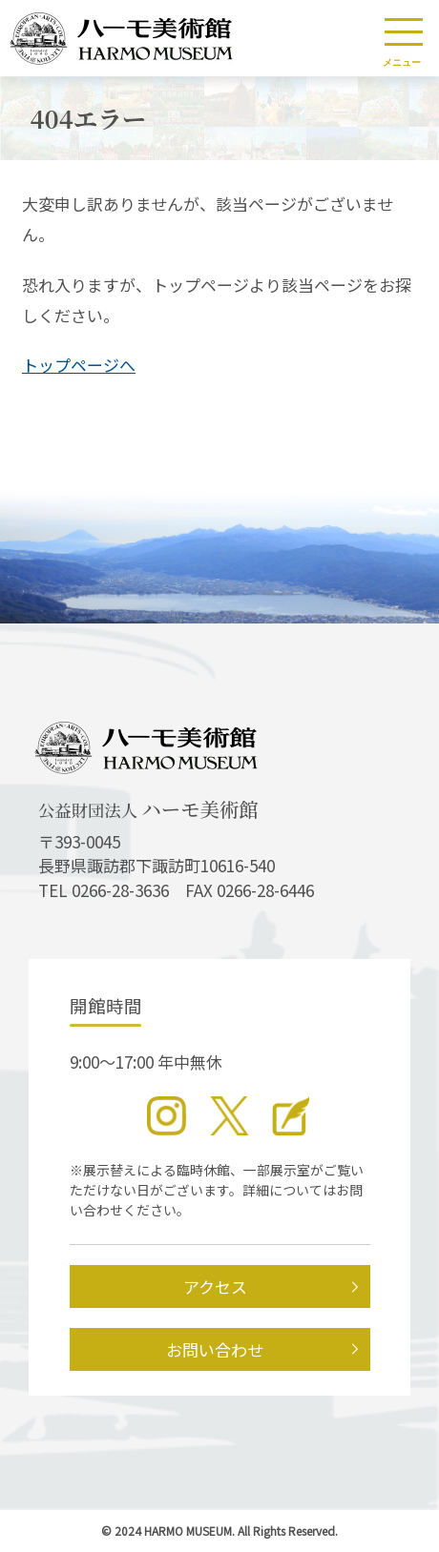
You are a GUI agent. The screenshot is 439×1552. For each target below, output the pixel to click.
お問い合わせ (214, 1349)
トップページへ (79, 365)
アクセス (215, 1286)
